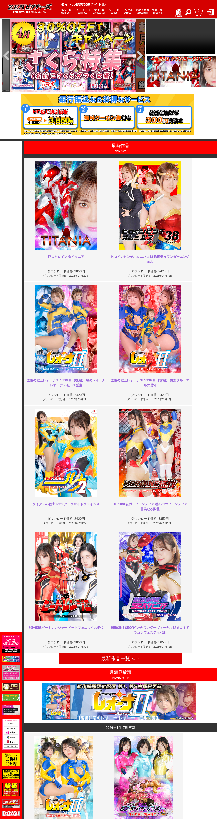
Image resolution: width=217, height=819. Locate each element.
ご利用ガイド (47, 781)
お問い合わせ (119, 785)
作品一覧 (66, 11)
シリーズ (113, 11)
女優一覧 (99, 11)
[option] (73, 55)
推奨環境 (45, 785)
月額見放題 (142, 11)
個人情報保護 (83, 790)
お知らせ (116, 776)
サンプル (127, 11)
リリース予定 (82, 11)
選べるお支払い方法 (52, 790)
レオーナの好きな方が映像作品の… (186, 704)
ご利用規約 (82, 776)
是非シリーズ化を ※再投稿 (85, 704)
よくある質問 (119, 781)
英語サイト (118, 790)
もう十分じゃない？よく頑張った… (90, 631)
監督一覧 (157, 11)
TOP (42, 776)
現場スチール (47, 794)
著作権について (85, 794)
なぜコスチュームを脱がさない (183, 631)
